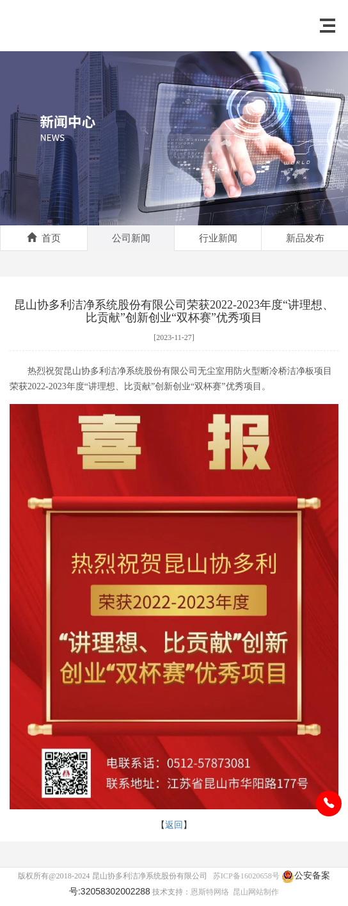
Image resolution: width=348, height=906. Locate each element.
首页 (44, 238)
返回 (174, 825)
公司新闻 (131, 238)
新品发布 (305, 238)
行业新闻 (218, 238)
